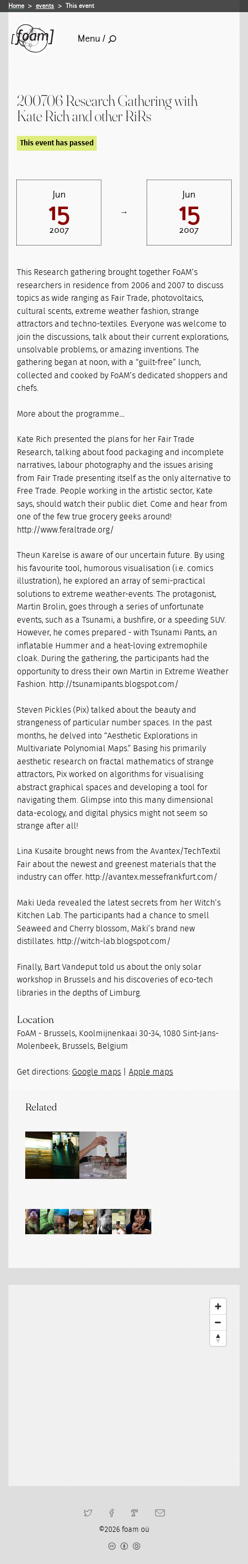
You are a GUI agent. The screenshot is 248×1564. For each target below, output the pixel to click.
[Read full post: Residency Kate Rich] (143, 1155)
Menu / (97, 38)
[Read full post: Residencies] (96, 1155)
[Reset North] (218, 1338)
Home (16, 5)
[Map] (124, 1385)
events (45, 5)
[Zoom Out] (218, 1322)
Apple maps (151, 1072)
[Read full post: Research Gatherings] (49, 1155)
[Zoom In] (218, 1306)
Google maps (96, 1072)
